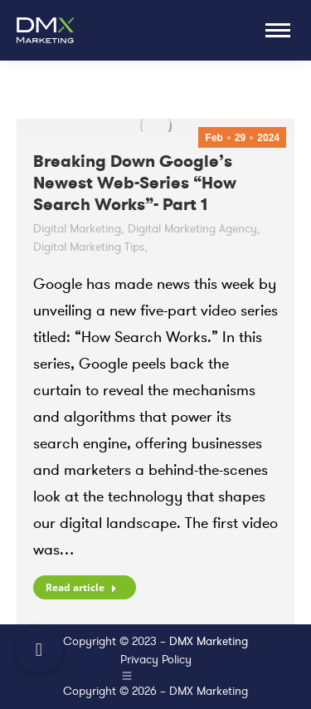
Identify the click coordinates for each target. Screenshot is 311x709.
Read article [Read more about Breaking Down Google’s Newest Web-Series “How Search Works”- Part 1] (81, 587)
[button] (39, 650)
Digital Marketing (77, 229)
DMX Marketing (208, 641)
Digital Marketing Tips (88, 247)
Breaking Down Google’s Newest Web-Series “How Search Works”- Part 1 (134, 183)
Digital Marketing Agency (192, 229)
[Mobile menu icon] (277, 30)
